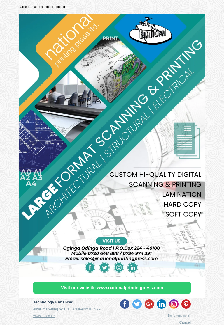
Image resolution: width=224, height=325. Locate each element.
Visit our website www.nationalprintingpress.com (112, 287)
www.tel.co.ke (44, 316)
